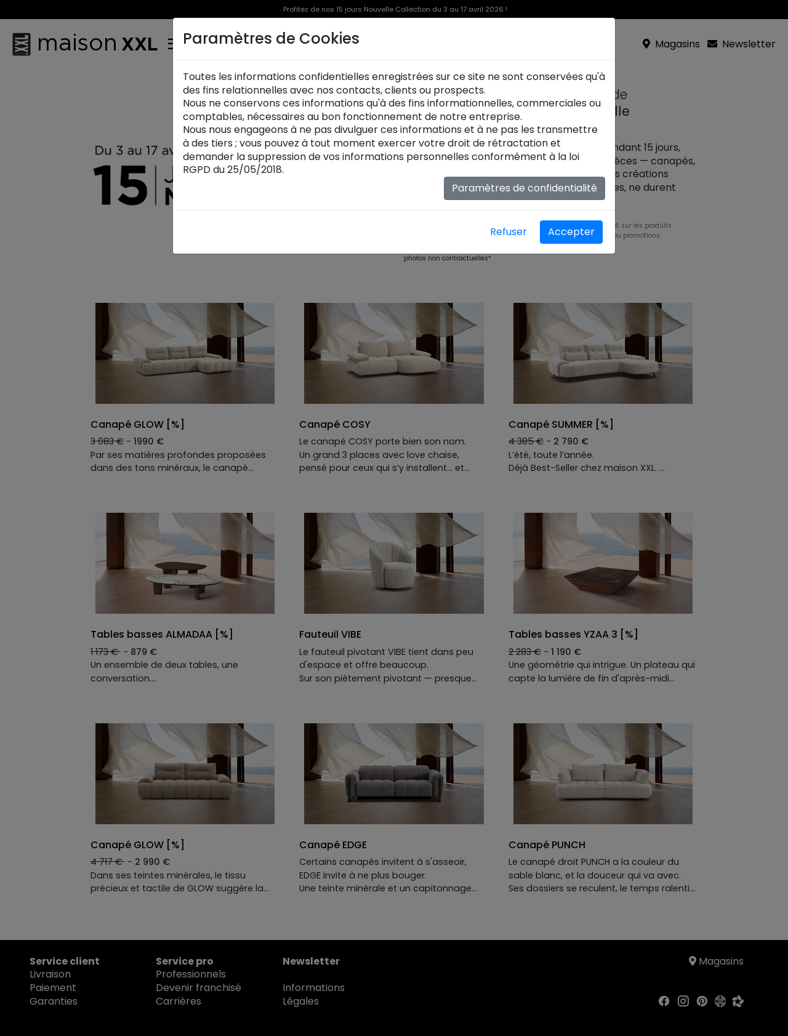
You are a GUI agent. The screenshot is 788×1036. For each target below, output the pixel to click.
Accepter (571, 232)
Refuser (508, 232)
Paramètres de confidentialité (524, 188)
